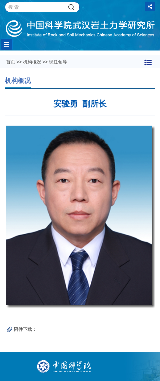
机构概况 (32, 61)
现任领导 (58, 61)
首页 (10, 61)
